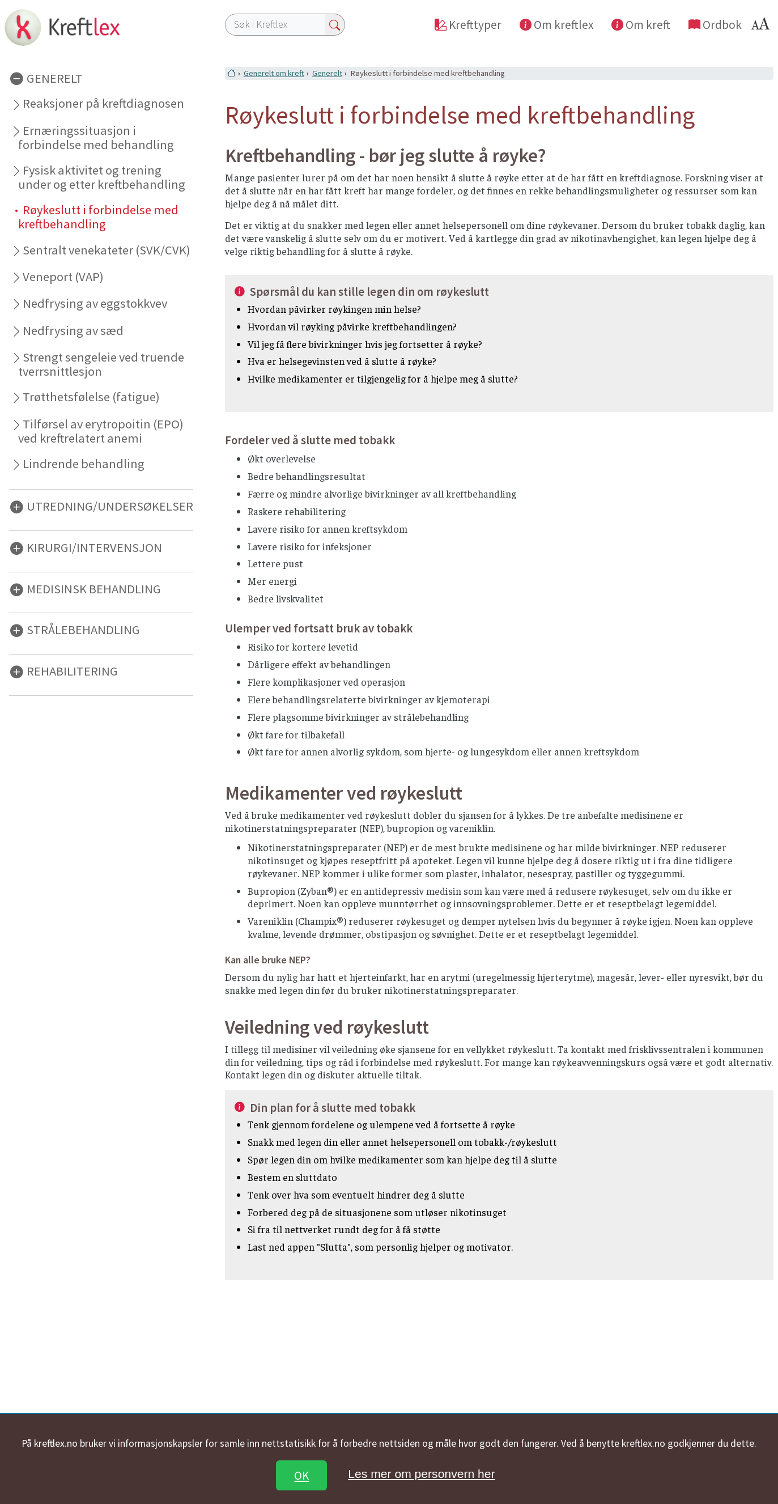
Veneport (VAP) (63, 276)
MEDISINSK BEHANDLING (94, 588)
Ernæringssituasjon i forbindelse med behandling (96, 137)
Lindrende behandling (83, 463)
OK (301, 1475)
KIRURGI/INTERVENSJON (94, 547)
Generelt (327, 73)
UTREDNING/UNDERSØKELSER (110, 506)
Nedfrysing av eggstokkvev (95, 303)
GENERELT (55, 78)
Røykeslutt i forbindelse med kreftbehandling (98, 217)
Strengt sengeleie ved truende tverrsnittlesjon (101, 364)
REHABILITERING (72, 671)
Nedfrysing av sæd (73, 330)
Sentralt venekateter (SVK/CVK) (106, 250)
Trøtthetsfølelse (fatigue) (91, 397)
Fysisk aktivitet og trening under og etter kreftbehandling (101, 177)
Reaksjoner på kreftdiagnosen (103, 103)
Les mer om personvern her (421, 1473)
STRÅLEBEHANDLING (83, 630)
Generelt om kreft (274, 73)
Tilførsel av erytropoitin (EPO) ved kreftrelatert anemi (101, 431)
